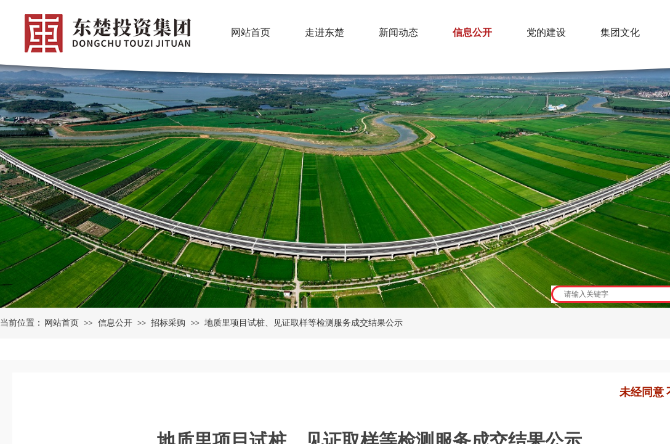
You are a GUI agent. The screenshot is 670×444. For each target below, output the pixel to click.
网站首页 (61, 322)
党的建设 (546, 32)
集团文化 (620, 32)
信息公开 (115, 322)
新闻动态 (398, 32)
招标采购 (168, 322)
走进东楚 (324, 32)
